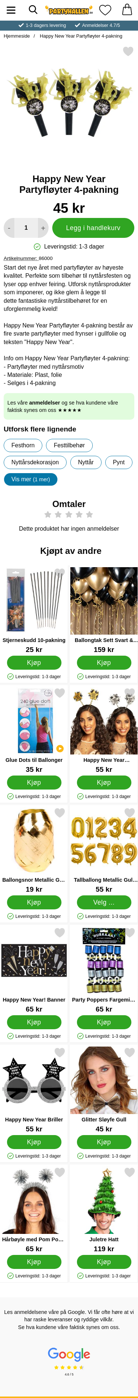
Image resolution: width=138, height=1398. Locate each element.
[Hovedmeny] (11, 10)
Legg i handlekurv (93, 228)
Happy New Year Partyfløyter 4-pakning (81, 36)
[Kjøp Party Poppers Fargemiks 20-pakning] (104, 1022)
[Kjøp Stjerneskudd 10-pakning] (34, 663)
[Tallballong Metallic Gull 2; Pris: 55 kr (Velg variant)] (104, 850)
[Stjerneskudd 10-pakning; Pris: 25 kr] (34, 610)
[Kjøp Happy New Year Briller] (34, 1142)
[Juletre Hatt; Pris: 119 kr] (104, 1210)
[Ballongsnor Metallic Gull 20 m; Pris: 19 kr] (34, 850)
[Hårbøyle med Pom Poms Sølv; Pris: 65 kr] (34, 1210)
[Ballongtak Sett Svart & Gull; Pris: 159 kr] (104, 610)
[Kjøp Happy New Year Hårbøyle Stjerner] (104, 783)
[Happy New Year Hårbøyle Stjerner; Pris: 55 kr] (104, 730)
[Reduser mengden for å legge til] (9, 228)
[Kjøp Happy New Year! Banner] (34, 1022)
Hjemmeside (17, 36)
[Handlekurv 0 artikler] (127, 10)
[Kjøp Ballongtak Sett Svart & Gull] (104, 663)
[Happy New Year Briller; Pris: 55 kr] (34, 1090)
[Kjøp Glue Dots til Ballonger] (34, 783)
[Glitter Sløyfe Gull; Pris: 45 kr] (104, 1090)
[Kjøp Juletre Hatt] (104, 1262)
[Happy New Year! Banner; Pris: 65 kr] (34, 970)
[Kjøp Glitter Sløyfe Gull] (104, 1142)
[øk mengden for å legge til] (43, 228)
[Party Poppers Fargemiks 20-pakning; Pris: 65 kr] (104, 970)
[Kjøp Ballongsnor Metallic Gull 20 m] (34, 902)
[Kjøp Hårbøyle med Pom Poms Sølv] (34, 1262)
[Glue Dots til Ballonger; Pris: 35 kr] (34, 730)
